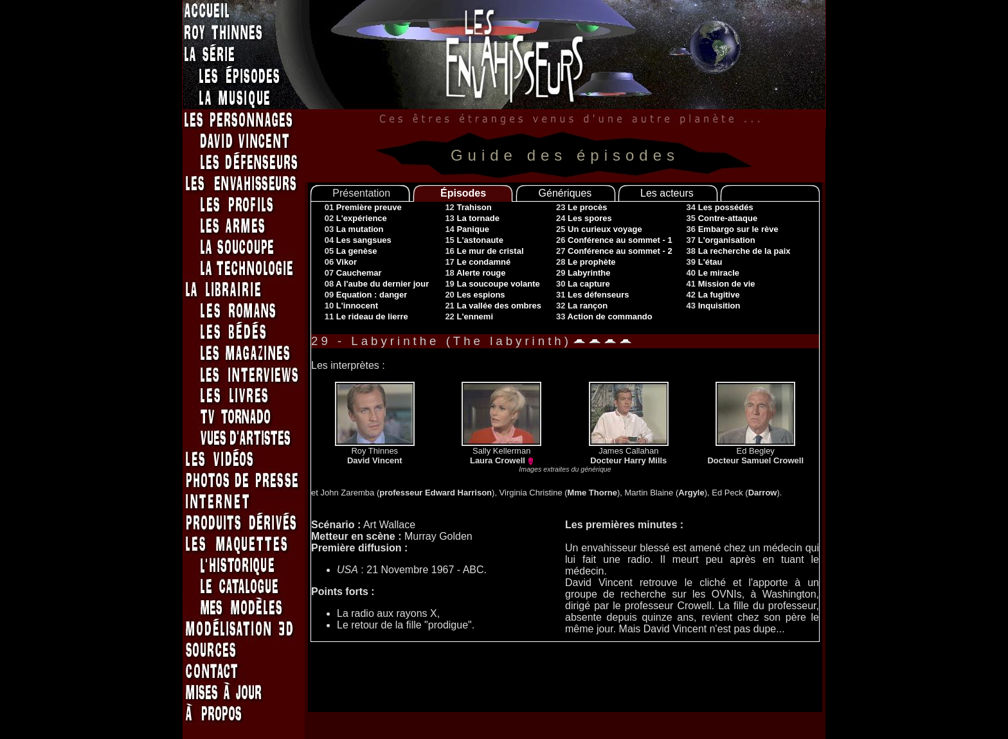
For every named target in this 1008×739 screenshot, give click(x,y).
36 (733, 229)
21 (493, 305)
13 (472, 218)
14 (467, 229)
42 (713, 294)
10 (351, 305)
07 (353, 273)
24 (584, 218)
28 (585, 262)
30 (583, 284)
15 (474, 240)
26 (614, 240)
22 (469, 316)
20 (475, 294)
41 (721, 284)
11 (366, 316)
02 (356, 218)
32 (582, 305)
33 (604, 316)
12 (468, 207)
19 (492, 284)
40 (713, 273)
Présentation (361, 193)
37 (721, 240)
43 (714, 305)
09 (366, 294)
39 (705, 262)
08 (377, 284)
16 (484, 251)
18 (475, 273)
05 (351, 251)
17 (477, 262)
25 (599, 229)
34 (720, 207)
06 (341, 262)
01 (363, 207)
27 (614, 251)
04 (358, 240)
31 (592, 294)
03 (354, 229)
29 (583, 273)
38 (739, 251)
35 (722, 218)
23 (582, 207)
